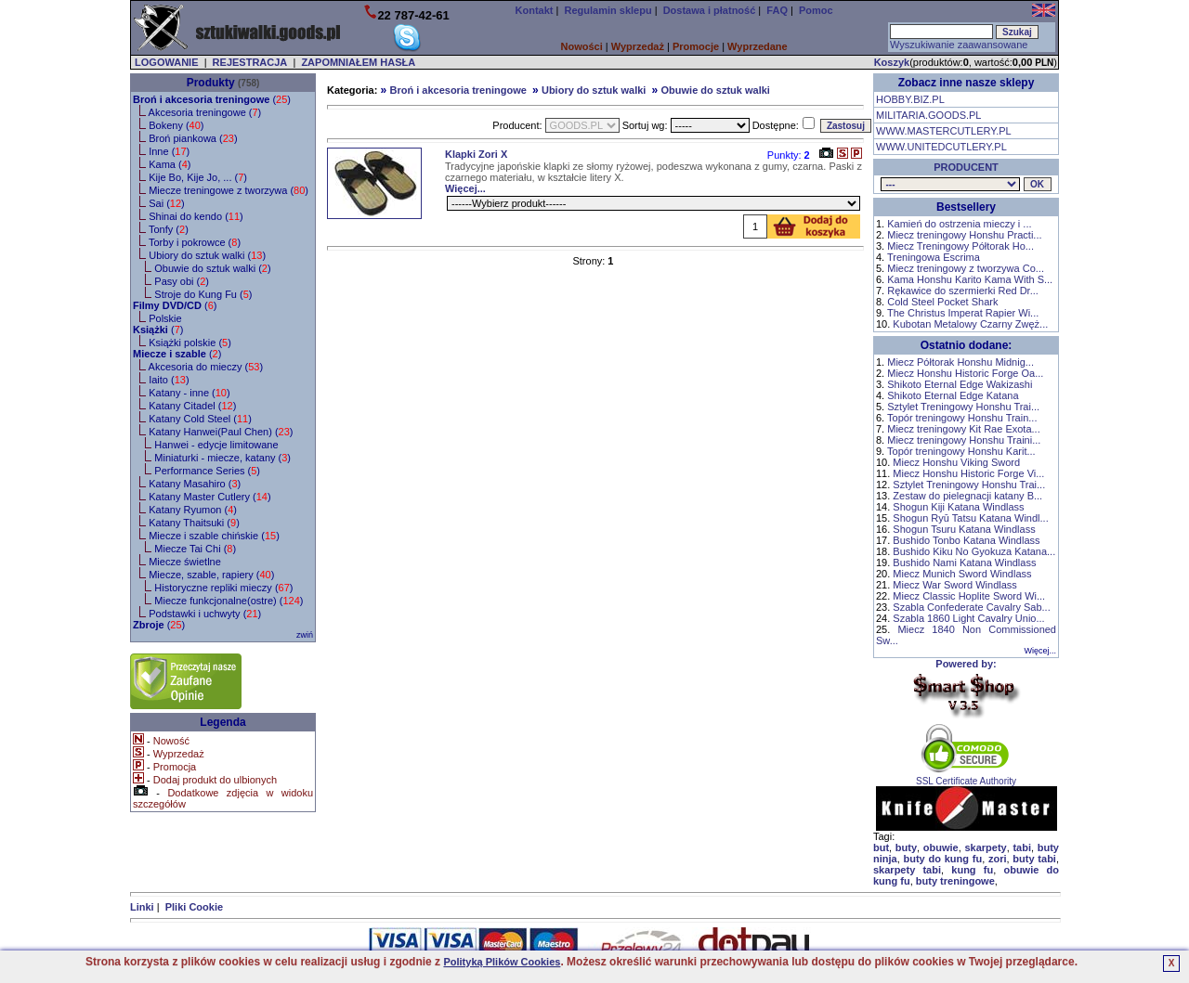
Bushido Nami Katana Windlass (964, 562)
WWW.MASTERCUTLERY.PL (944, 130)
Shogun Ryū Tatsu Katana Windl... (970, 518)
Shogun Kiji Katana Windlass (958, 506)
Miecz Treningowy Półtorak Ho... (960, 246)
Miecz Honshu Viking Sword (956, 462)
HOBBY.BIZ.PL (910, 99)
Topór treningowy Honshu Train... (962, 417)
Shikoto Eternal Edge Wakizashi (959, 384)
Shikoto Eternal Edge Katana (952, 395)
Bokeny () (176, 125)
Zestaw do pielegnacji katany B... (967, 495)
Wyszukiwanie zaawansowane (958, 44)
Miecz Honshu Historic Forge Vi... (968, 473)
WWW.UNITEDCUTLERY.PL (941, 146)
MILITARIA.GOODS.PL (929, 115)
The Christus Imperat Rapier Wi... (963, 312)
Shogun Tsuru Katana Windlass (964, 529)
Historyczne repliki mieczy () (223, 587)
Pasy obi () (181, 281)
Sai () (167, 203)
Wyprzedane (757, 46)
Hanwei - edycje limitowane (216, 444)
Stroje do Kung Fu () (203, 294)
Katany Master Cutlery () (209, 496)
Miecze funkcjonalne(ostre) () (228, 600)
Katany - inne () (189, 392)
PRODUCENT (966, 167)
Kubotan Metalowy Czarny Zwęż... (970, 324)
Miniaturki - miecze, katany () (222, 457)
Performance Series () (207, 470)
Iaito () (169, 379)
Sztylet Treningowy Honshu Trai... (963, 406)
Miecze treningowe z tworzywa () (228, 190)
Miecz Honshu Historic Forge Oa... (965, 373)
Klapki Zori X (476, 154)
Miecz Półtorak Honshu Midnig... (960, 362)
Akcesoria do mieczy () (206, 366)
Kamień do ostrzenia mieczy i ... (959, 223)
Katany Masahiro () (195, 483)
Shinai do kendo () (196, 216)
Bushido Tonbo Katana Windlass (966, 540)
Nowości (582, 46)
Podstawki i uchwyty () (205, 613)
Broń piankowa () (193, 138)
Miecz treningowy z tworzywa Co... (965, 268)
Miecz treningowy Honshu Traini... (963, 440)
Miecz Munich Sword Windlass (962, 573)
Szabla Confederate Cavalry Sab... (971, 607)
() (212, 99)
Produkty (211, 82)
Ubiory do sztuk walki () (207, 255)
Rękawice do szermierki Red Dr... (963, 290)
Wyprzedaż (637, 46)
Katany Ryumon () (193, 509)
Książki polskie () (190, 342)
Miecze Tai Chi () (195, 548)
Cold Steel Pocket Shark (942, 301)
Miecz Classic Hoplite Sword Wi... (969, 595)
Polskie (165, 318)
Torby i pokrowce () (195, 242)
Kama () (169, 164)
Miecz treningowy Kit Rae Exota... (963, 428)
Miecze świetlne (185, 561)
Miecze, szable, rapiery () (211, 574)
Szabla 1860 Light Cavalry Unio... (968, 618)
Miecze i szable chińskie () (214, 535)
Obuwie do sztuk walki (715, 90)
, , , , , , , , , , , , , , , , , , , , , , (950, 184)
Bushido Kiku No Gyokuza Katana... (974, 551)
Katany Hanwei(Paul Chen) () (221, 431)
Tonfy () (169, 229)
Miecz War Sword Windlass (954, 584)
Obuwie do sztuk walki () (212, 268)
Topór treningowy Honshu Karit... (961, 451)
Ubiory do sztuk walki (594, 90)
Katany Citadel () (192, 405)
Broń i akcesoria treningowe (457, 90)
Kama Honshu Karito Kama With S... (969, 279)
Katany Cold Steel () (200, 418)
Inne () (169, 151)
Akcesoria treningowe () (205, 112)
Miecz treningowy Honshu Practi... (964, 234)
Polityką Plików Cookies (501, 961)
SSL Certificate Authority (966, 777)
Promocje (696, 46)
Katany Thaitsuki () (194, 522)
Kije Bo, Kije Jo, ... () (198, 177)
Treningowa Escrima (933, 257)
